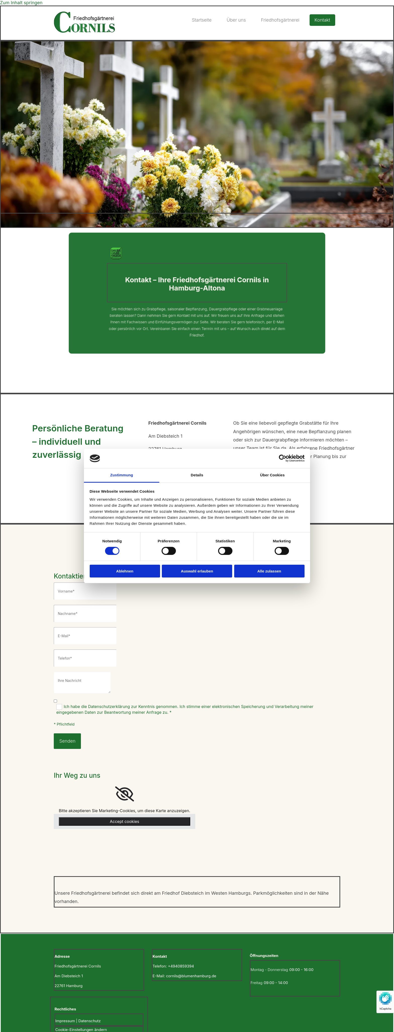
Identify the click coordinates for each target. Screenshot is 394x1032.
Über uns (236, 20)
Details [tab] (197, 475)
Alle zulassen (269, 571)
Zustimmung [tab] (121, 475)
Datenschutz (89, 1020)
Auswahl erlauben (197, 571)
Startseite (202, 20)
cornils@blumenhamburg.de (191, 976)
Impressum (65, 1020)
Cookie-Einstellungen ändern (81, 1029)
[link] (124, 794)
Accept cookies (124, 821)
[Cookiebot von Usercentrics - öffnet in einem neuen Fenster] (283, 458)
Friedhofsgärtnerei (280, 20)
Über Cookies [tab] (272, 475)
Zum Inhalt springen (21, 2)
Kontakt (322, 20)
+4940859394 (181, 966)
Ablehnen (124, 571)
